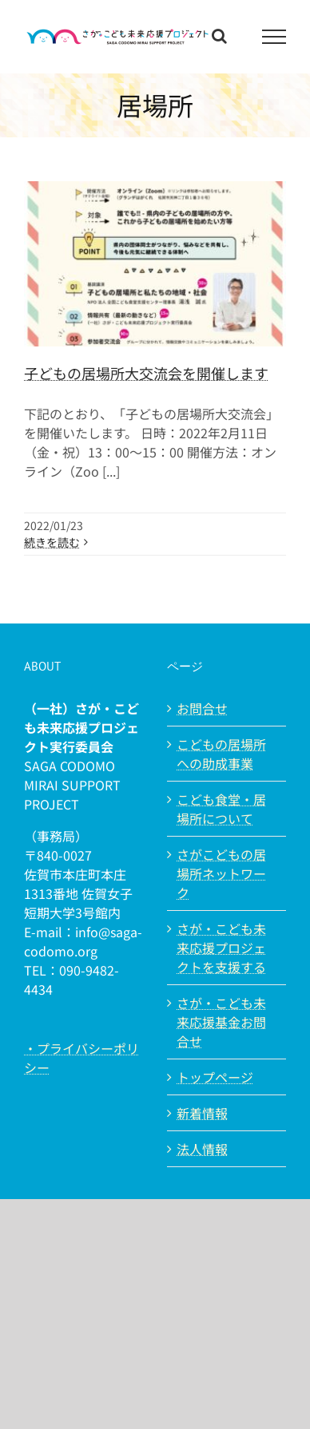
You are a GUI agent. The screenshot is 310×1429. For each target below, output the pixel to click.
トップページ (215, 1077)
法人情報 (202, 1148)
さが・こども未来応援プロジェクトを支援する (221, 947)
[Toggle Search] (219, 36)
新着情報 (202, 1112)
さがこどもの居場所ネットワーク (221, 873)
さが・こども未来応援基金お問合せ (221, 1022)
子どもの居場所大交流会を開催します (146, 372)
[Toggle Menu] (274, 37)
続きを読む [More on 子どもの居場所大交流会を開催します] (52, 542)
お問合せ (202, 708)
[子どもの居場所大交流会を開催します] (155, 263)
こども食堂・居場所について (221, 809)
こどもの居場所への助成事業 (221, 753)
